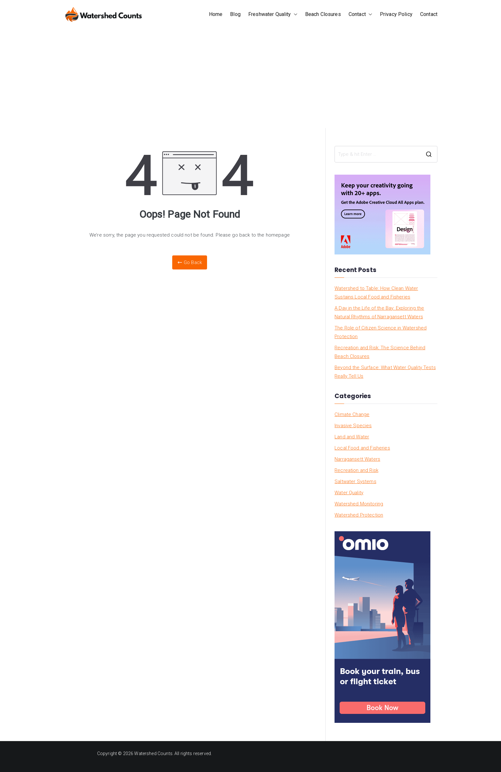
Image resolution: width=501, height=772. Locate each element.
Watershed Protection (359, 515)
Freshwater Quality (272, 14)
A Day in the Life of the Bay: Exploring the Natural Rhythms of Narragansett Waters (379, 312)
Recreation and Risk (356, 470)
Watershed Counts (153, 753)
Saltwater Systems (355, 481)
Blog (235, 14)
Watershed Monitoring (359, 504)
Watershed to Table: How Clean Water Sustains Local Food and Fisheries (376, 292)
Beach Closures (323, 14)
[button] (294, 14)
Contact (360, 14)
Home (216, 14)
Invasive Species (353, 425)
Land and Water (352, 437)
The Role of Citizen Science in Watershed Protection (381, 332)
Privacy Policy (396, 14)
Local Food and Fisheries (362, 448)
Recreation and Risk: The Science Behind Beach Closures (380, 352)
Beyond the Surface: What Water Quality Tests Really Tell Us (385, 372)
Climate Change (352, 414)
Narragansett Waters (357, 459)
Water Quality (349, 493)
